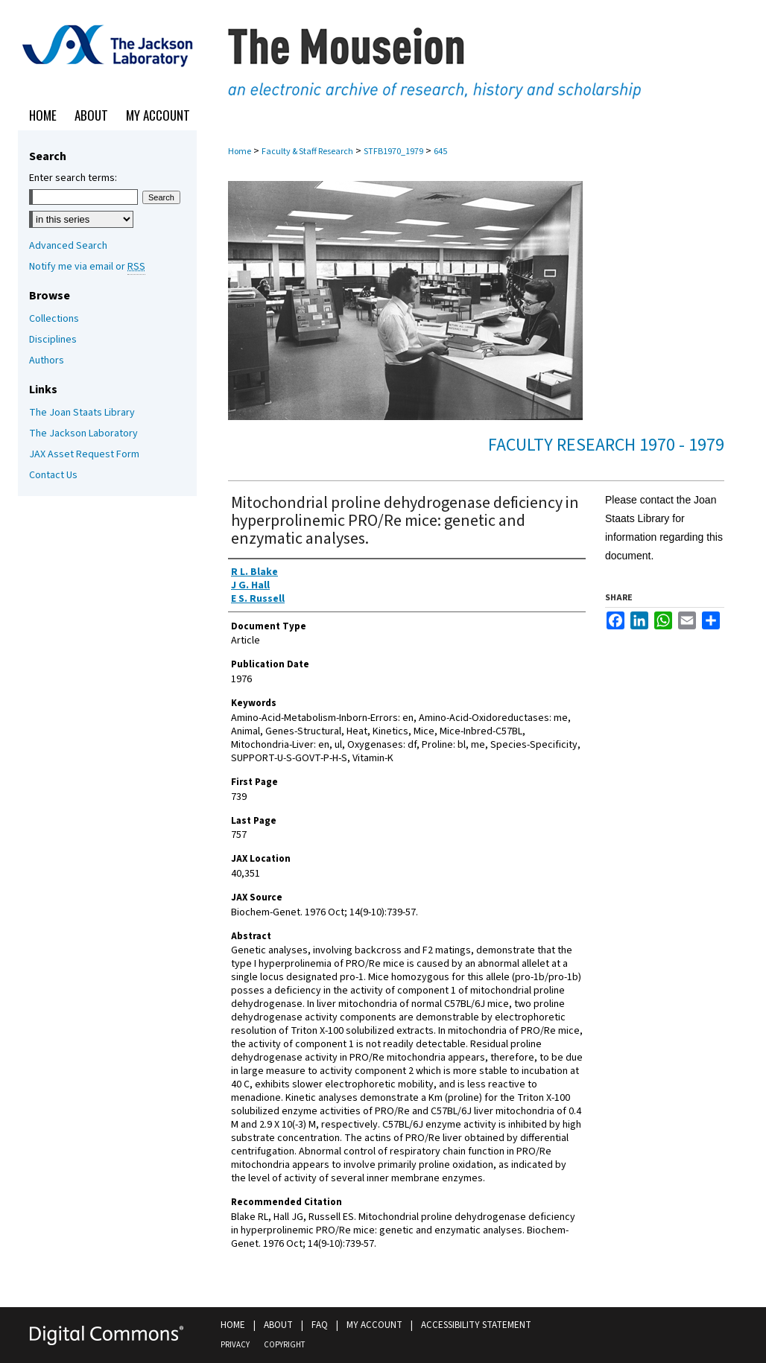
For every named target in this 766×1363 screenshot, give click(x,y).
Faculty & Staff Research (307, 151)
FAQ (319, 1325)
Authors (46, 360)
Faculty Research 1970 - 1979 (606, 445)
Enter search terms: (73, 178)
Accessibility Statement (476, 1325)
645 (440, 151)
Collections (54, 318)
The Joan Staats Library (82, 412)
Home (239, 151)
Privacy (235, 1344)
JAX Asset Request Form (84, 454)
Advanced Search (68, 245)
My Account (374, 1325)
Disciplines (53, 339)
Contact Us (53, 475)
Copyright (284, 1344)
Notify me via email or (87, 266)
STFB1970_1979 (393, 151)
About (278, 1325)
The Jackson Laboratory (83, 433)
